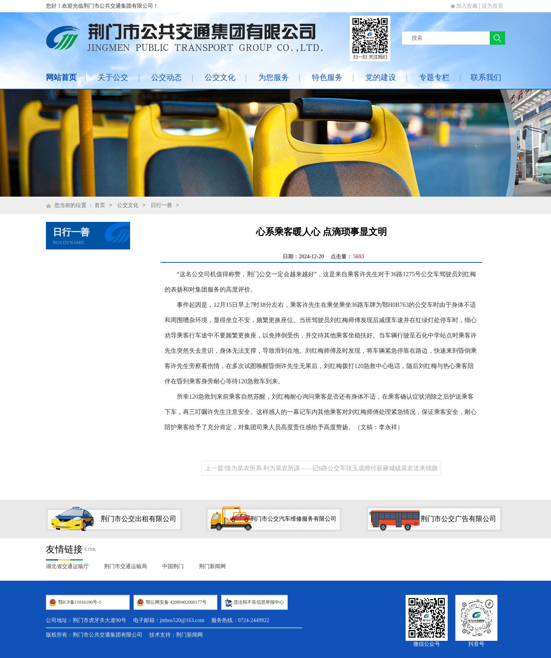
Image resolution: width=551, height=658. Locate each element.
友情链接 (64, 549)
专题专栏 (434, 77)
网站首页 (61, 77)
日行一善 (161, 205)
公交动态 (166, 77)
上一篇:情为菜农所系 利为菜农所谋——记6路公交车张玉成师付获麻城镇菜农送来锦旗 (321, 468)
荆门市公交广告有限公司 (458, 519)
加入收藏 (467, 6)
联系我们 (486, 77)
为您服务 (273, 77)
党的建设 (380, 77)
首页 (100, 205)
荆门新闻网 (212, 566)
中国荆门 (173, 566)
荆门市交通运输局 (125, 566)
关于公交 (113, 77)
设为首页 (492, 6)
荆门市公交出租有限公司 (138, 519)
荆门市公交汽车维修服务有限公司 (293, 519)
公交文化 (220, 77)
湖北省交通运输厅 (67, 566)
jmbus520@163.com (182, 620)
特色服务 (327, 77)
